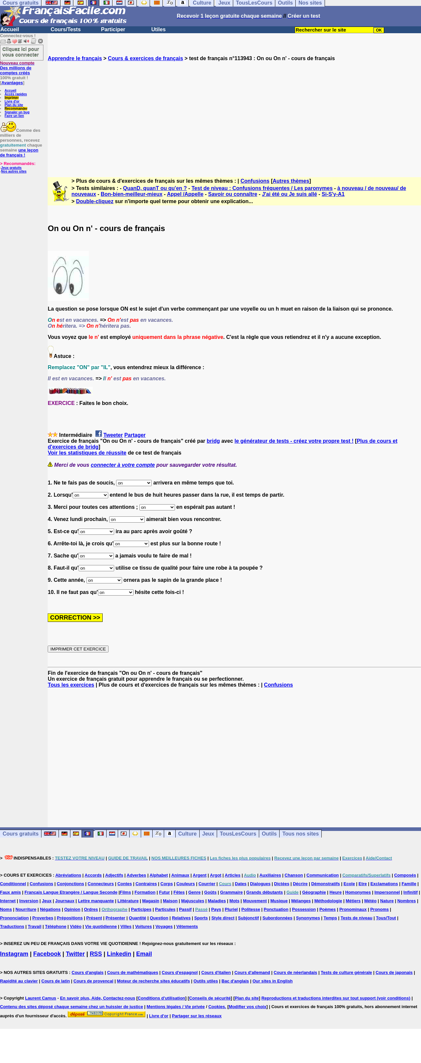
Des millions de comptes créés (17, 67)
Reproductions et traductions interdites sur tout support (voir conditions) (335, 998)
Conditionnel (13, 883)
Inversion (28, 900)
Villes (126, 926)
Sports (201, 917)
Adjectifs (114, 875)
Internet (8, 900)
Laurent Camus (40, 998)
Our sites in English (273, 981)
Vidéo (76, 926)
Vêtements (187, 926)
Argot (215, 875)
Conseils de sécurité (210, 998)
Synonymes (308, 917)
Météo (370, 900)
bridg (213, 441)
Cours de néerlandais (295, 972)
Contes (124, 883)
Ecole (349, 883)
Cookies (216, 1006)
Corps (167, 883)
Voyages (164, 926)
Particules (165, 909)
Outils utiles (205, 981)
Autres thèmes (291, 181)
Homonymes (358, 892)
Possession (304, 909)
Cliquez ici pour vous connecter (20, 51)
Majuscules (192, 900)
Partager (135, 435)
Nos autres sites (13, 171)
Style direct (223, 917)
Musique (279, 900)
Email (144, 954)
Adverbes (136, 875)
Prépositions (70, 917)
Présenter (115, 917)
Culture (187, 834)
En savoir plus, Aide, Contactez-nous (97, 998)
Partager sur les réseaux (197, 1015)
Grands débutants (264, 892)
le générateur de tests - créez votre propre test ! (294, 441)
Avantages (12, 82)
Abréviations (68, 875)
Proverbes (42, 917)
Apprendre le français (75, 58)
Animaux (180, 875)
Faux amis (10, 892)
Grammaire (231, 892)
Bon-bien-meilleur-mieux (131, 194)
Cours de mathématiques (132, 972)
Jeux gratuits (11, 168)
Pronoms (379, 909)
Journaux (65, 900)
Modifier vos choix (247, 1006)
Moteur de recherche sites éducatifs (153, 981)
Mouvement (255, 900)
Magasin (150, 900)
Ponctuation (276, 909)
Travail (34, 926)
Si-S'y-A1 (333, 194)
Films (125, 892)
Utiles (158, 29)
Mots (234, 900)
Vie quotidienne (101, 926)
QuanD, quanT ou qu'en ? (155, 188)
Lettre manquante (96, 900)
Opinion (72, 909)
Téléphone (55, 926)
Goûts (210, 892)
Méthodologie (328, 900)
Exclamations (384, 883)
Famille (409, 883)
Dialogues (260, 883)
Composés (405, 875)
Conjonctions (70, 883)
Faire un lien (14, 116)
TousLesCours (238, 834)
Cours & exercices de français (145, 58)
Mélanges (301, 900)
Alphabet (159, 875)
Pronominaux (353, 909)
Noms (6, 909)
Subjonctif (248, 917)
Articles (232, 875)
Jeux (208, 834)
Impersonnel (387, 892)
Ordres (91, 909)
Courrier (206, 883)
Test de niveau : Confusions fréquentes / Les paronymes (262, 188)
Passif (185, 909)
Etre (363, 883)
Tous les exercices (71, 685)
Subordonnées (277, 917)
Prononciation (14, 917)
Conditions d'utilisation (161, 998)
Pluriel (231, 909)
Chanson (294, 875)
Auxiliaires (270, 875)
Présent (94, 917)
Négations (50, 909)
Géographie (314, 892)
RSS (96, 954)
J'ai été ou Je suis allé (289, 194)
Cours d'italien (216, 972)
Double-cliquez (94, 201)
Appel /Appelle (185, 194)
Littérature (127, 900)
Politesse (250, 909)
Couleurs (185, 883)
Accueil (9, 29)
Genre (194, 892)
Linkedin (119, 954)
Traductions (12, 926)
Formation (145, 892)
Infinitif (411, 892)
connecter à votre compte (123, 465)
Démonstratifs (325, 883)
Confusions (254, 181)
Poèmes (327, 909)
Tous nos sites (300, 834)
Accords (93, 875)
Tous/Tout (386, 917)
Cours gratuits (20, 834)
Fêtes (179, 892)
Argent (200, 875)
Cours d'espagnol (180, 972)
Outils (269, 834)
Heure (336, 892)
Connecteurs (101, 883)
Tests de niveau (357, 917)
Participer (113, 29)
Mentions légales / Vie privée (176, 1006)
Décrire (300, 883)
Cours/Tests (66, 29)
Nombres (406, 900)
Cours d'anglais (88, 972)
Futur (164, 892)
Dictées (281, 883)
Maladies (217, 900)
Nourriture (26, 909)
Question (159, 917)
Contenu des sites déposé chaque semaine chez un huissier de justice (71, 1006)
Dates (240, 883)
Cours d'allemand (252, 972)
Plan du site (14, 105)
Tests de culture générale (346, 972)
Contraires (146, 883)
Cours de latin (55, 981)
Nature (387, 900)
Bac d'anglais (235, 981)
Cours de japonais (394, 972)
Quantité (137, 917)
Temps (330, 917)
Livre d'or (12, 101)
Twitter (75, 954)
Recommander (16, 108)
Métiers (353, 900)
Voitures (143, 926)
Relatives (181, 917)
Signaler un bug (17, 112)
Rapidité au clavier (19, 981)
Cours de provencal (93, 981)
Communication (323, 875)
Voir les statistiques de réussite (87, 453)
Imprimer (12, 98)
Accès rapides (16, 94)
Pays (216, 909)
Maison (170, 900)
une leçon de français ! (19, 152)
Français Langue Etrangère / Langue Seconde (70, 892)
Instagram (14, 954)
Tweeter (113, 435)
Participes (141, 909)
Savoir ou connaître (232, 194)
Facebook (47, 954)
